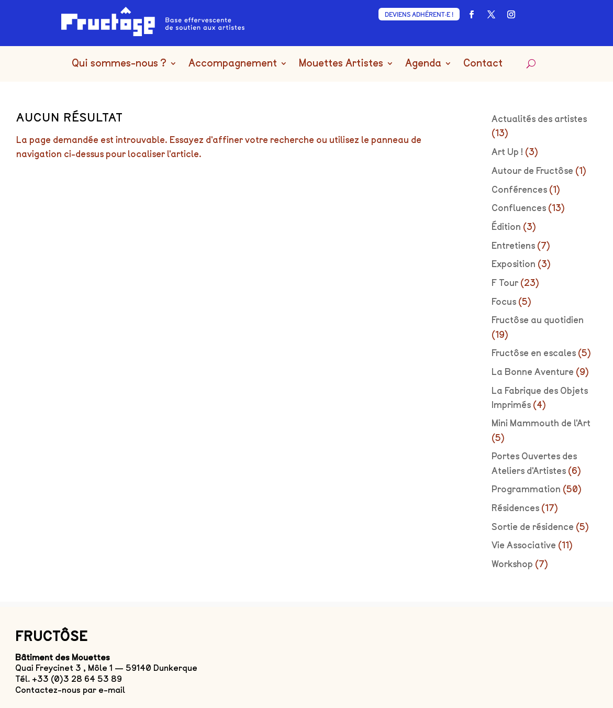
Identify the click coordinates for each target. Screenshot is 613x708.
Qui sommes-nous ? (119, 63)
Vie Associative (524, 545)
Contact (483, 63)
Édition (506, 227)
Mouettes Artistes (341, 63)
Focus (504, 301)
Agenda (423, 63)
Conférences (519, 189)
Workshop (512, 564)
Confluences (519, 208)
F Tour (505, 283)
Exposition (514, 264)
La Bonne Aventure (533, 372)
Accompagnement (232, 63)
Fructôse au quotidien (538, 320)
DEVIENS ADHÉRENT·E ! (419, 14)
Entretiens (513, 245)
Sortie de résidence (533, 527)
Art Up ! (507, 152)
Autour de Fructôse (532, 170)
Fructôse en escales (534, 353)
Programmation (526, 489)
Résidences (515, 508)
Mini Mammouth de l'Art (541, 423)
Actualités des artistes (539, 119)
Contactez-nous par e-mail (70, 690)
